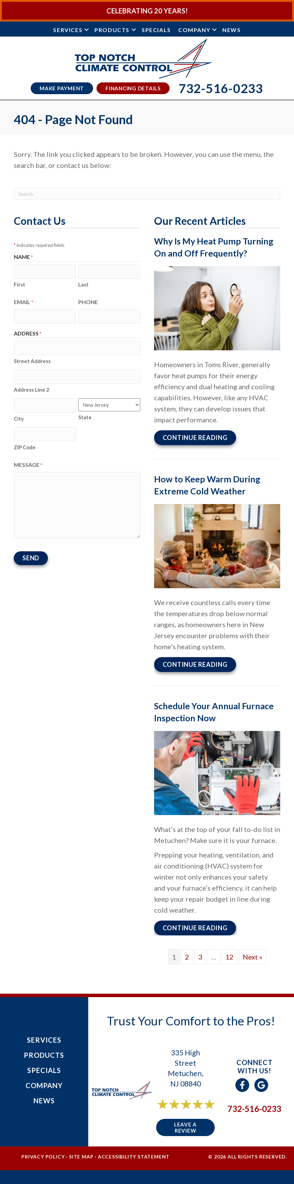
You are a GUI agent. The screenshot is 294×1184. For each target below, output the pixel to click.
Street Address (32, 359)
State (85, 415)
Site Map (81, 1157)
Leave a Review (185, 1127)
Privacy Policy (42, 1157)
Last (83, 284)
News (231, 30)
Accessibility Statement (134, 1157)
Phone (88, 301)
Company (194, 30)
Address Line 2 (31, 387)
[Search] (147, 194)
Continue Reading (195, 437)
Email (23, 301)
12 (229, 957)
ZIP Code (25, 443)
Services (67, 30)
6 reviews (192, 1111)
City (19, 415)
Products (112, 30)
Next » (252, 957)
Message (28, 461)
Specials (156, 30)
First (19, 284)
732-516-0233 (254, 1109)
